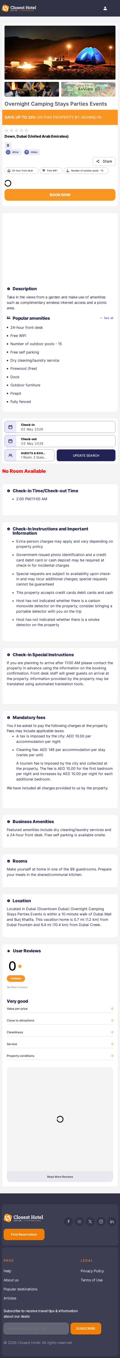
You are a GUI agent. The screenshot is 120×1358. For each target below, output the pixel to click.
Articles (10, 1298)
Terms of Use (92, 1280)
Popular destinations (20, 1289)
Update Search (86, 455)
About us (11, 1280)
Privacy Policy (92, 1271)
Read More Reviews (60, 1176)
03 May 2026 (32, 443)
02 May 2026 (32, 429)
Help (7, 1271)
